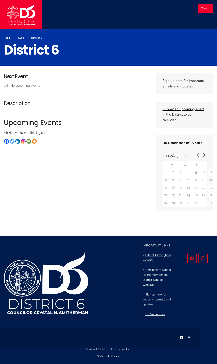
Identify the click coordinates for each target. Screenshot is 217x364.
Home (7, 37)
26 (196, 195)
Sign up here (153, 294)
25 (188, 195)
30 (173, 203)
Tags (21, 37)
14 (211, 180)
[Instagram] (23, 141)
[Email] (28, 141)
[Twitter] (12, 141)
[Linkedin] (17, 141)
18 (188, 187)
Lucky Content (112, 356)
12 (196, 180)
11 (188, 180)
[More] (34, 141)
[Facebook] (6, 141)
